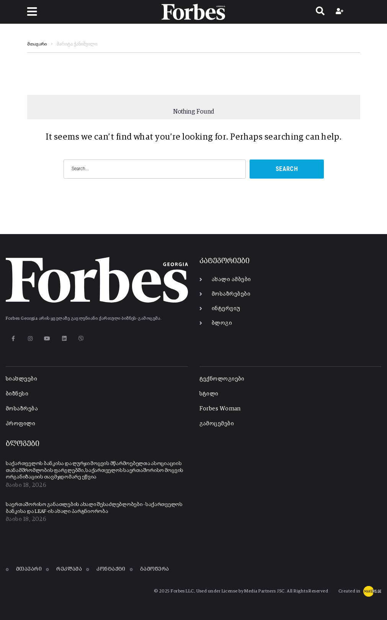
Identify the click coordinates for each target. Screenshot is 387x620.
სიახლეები (21, 379)
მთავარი (37, 44)
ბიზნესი (17, 394)
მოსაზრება (22, 409)
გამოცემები (216, 423)
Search (287, 168)
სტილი (209, 394)
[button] (32, 11)
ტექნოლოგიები (222, 379)
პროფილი (20, 423)
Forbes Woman (220, 409)
